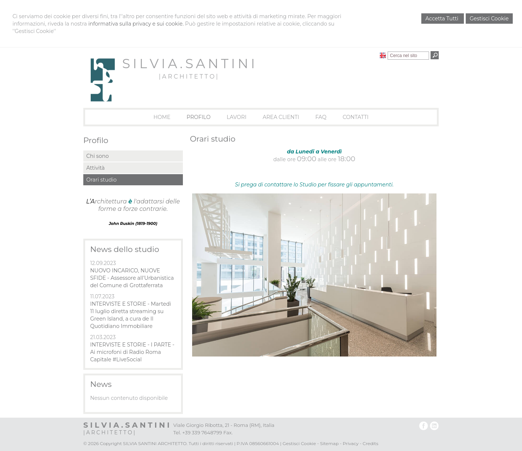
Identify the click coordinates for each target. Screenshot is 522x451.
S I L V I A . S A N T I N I (188, 64)
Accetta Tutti (442, 18)
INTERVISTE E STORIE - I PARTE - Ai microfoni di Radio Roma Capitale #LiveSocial (132, 352)
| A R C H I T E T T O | (188, 76)
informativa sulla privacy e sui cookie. (136, 23)
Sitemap (329, 443)
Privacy (351, 443)
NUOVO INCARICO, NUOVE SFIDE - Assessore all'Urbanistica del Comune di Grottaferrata (132, 278)
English (383, 55)
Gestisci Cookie (489, 18)
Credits (370, 443)
